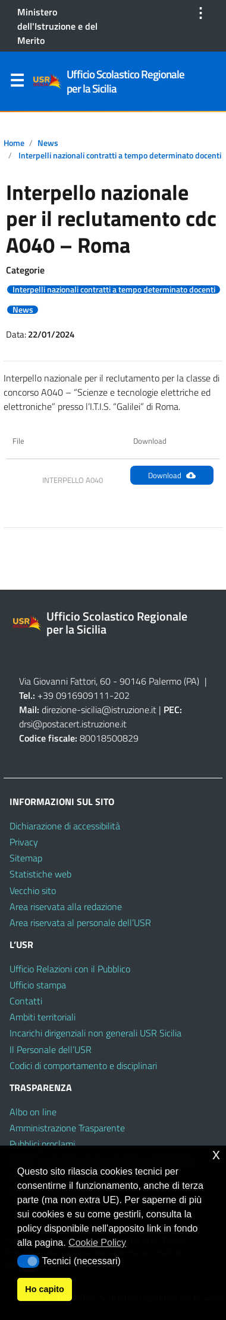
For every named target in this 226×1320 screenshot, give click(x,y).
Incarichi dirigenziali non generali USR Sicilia (95, 1033)
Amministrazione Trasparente (67, 1128)
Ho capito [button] (44, 1289)
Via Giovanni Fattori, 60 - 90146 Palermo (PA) (109, 681)
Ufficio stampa (38, 985)
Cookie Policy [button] (97, 1243)
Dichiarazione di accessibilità (65, 826)
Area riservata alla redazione (66, 906)
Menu (17, 83)
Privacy (24, 842)
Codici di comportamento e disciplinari (83, 1065)
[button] (28, 1261)
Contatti (26, 1001)
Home (14, 143)
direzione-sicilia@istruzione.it (99, 709)
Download (172, 475)
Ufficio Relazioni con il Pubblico (70, 969)
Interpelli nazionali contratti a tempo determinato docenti (119, 155)
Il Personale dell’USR (51, 1049)
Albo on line (33, 1112)
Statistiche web (40, 874)
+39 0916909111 (73, 695)
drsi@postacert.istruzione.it (73, 724)
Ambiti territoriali (43, 1017)
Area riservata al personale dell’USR (80, 922)
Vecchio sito (33, 890)
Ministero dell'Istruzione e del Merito (57, 26)
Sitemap (26, 858)
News (47, 143)
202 (122, 695)
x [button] (216, 1154)
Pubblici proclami (42, 1144)
